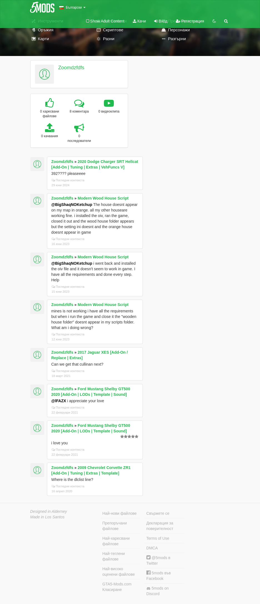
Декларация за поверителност (159, 526)
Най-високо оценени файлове (118, 572)
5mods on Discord (157, 591)
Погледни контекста (68, 180)
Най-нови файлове (119, 513)
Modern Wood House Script (103, 198)
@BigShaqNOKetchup (71, 204)
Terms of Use (157, 538)
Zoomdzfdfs (71, 67)
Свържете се (157, 513)
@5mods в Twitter (158, 560)
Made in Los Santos (47, 517)
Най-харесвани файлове (116, 541)
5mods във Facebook (158, 575)
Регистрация (190, 21)
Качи (139, 21)
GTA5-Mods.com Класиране (117, 587)
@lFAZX (58, 401)
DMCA (152, 548)
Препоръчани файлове (114, 526)
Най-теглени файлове (113, 556)
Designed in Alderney (48, 511)
